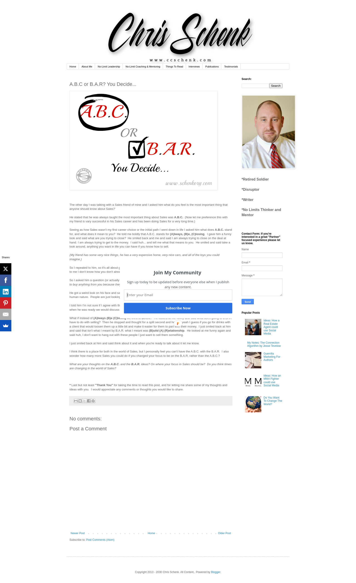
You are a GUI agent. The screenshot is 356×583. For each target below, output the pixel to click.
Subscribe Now (178, 308)
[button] (177, 272)
